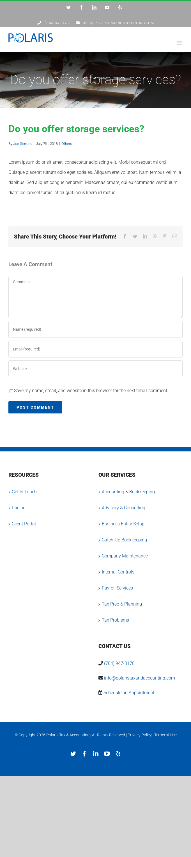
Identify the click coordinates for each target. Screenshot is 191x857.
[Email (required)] (95, 349)
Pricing (19, 507)
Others (66, 143)
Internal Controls (118, 572)
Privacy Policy (140, 735)
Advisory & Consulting (123, 507)
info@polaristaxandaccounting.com (139, 678)
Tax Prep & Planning (122, 604)
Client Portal (24, 524)
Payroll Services (117, 588)
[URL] (95, 368)
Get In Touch (24, 491)
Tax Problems (115, 620)
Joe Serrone (22, 143)
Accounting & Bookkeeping (128, 491)
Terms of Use (165, 735)
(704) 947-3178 (119, 663)
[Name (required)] (95, 329)
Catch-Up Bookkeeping (124, 540)
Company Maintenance (125, 556)
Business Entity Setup (123, 524)
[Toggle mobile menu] (180, 43)
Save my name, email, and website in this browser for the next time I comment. (91, 390)
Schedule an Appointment (128, 692)
